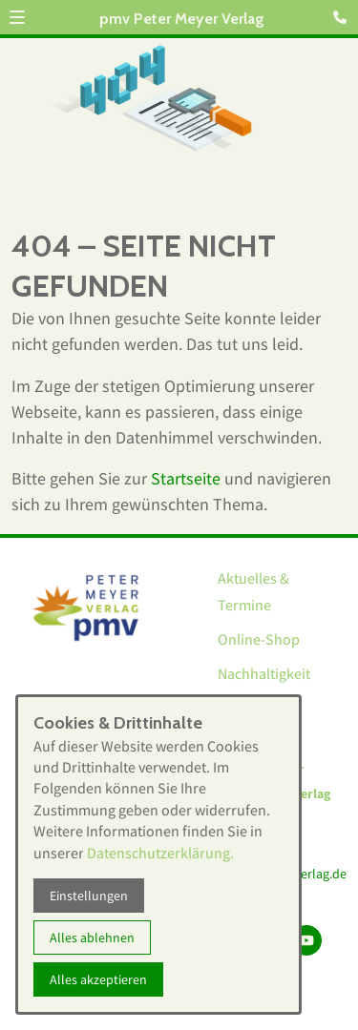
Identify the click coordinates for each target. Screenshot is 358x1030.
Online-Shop (259, 639)
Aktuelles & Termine (253, 591)
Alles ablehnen (92, 937)
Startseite (186, 478)
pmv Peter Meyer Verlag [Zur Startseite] (181, 19)
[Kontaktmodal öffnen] (342, 15)
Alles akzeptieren (98, 979)
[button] (17, 17)
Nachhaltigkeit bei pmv (264, 687)
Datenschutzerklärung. (160, 852)
